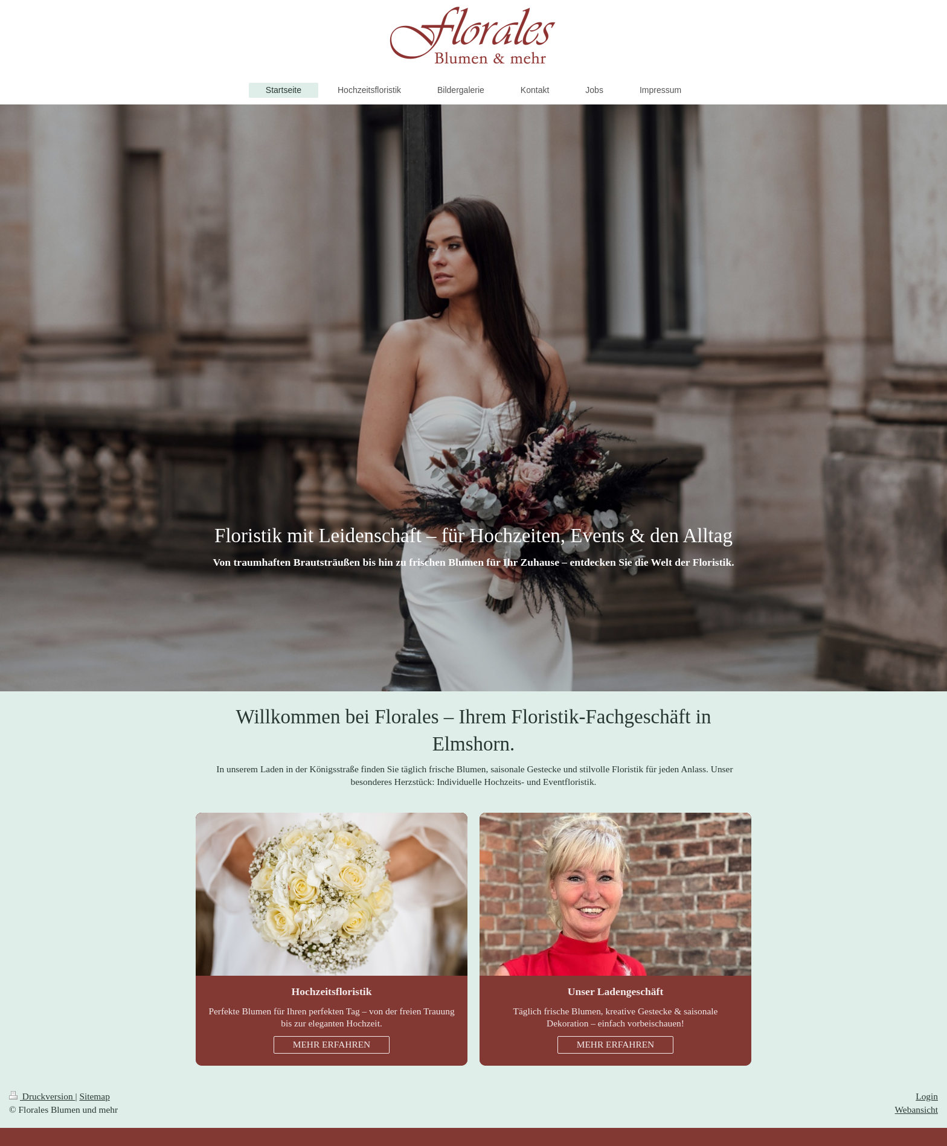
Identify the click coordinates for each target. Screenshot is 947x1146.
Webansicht (916, 1109)
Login (927, 1096)
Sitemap (94, 1096)
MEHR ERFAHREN (331, 1044)
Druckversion (42, 1096)
